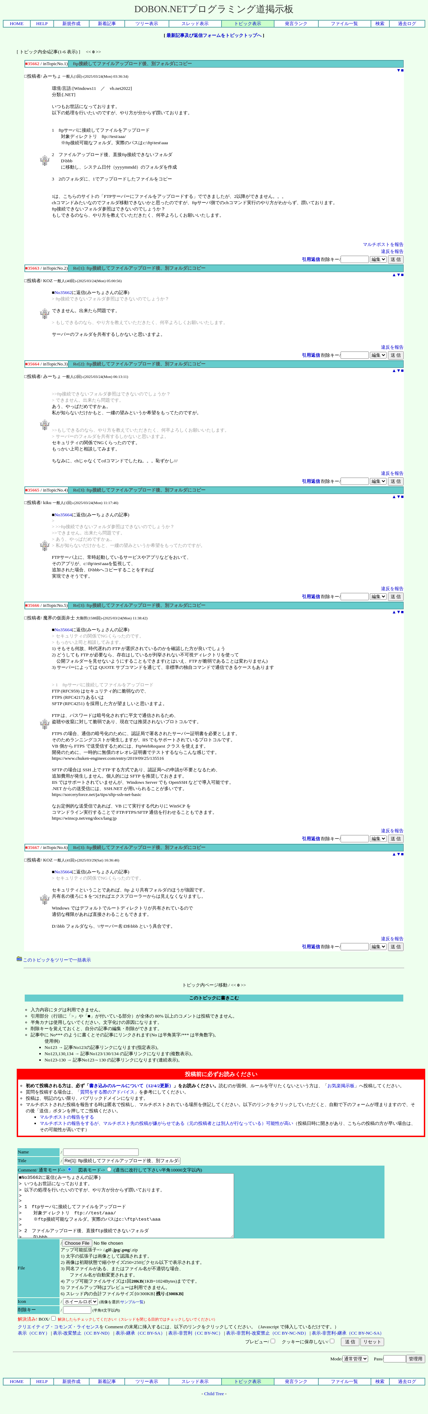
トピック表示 (247, 23)
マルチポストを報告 (383, 244)
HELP (42, 23)
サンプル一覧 (131, 1314)
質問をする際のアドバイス (107, 1092)
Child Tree (214, 1406)
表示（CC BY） (34, 1345)
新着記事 (107, 23)
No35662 (63, 292)
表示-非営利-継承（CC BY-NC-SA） (348, 1345)
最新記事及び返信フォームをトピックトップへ (214, 35)
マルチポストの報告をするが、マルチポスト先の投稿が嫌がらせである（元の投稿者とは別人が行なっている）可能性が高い (166, 1123)
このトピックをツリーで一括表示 (54, 960)
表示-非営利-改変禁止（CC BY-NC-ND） (267, 1345)
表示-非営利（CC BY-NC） (195, 1345)
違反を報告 (392, 251)
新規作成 (71, 23)
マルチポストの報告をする (67, 1117)
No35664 (63, 514)
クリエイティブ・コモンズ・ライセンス (58, 1339)
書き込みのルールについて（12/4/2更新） (131, 1085)
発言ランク (296, 23)
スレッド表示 (195, 23)
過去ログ (407, 23)
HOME (16, 23)
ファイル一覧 (344, 23)
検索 (379, 23)
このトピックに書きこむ (214, 997)
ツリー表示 (146, 23)
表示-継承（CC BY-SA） (140, 1345)
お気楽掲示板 (341, 1085)
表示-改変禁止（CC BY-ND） (82, 1345)
